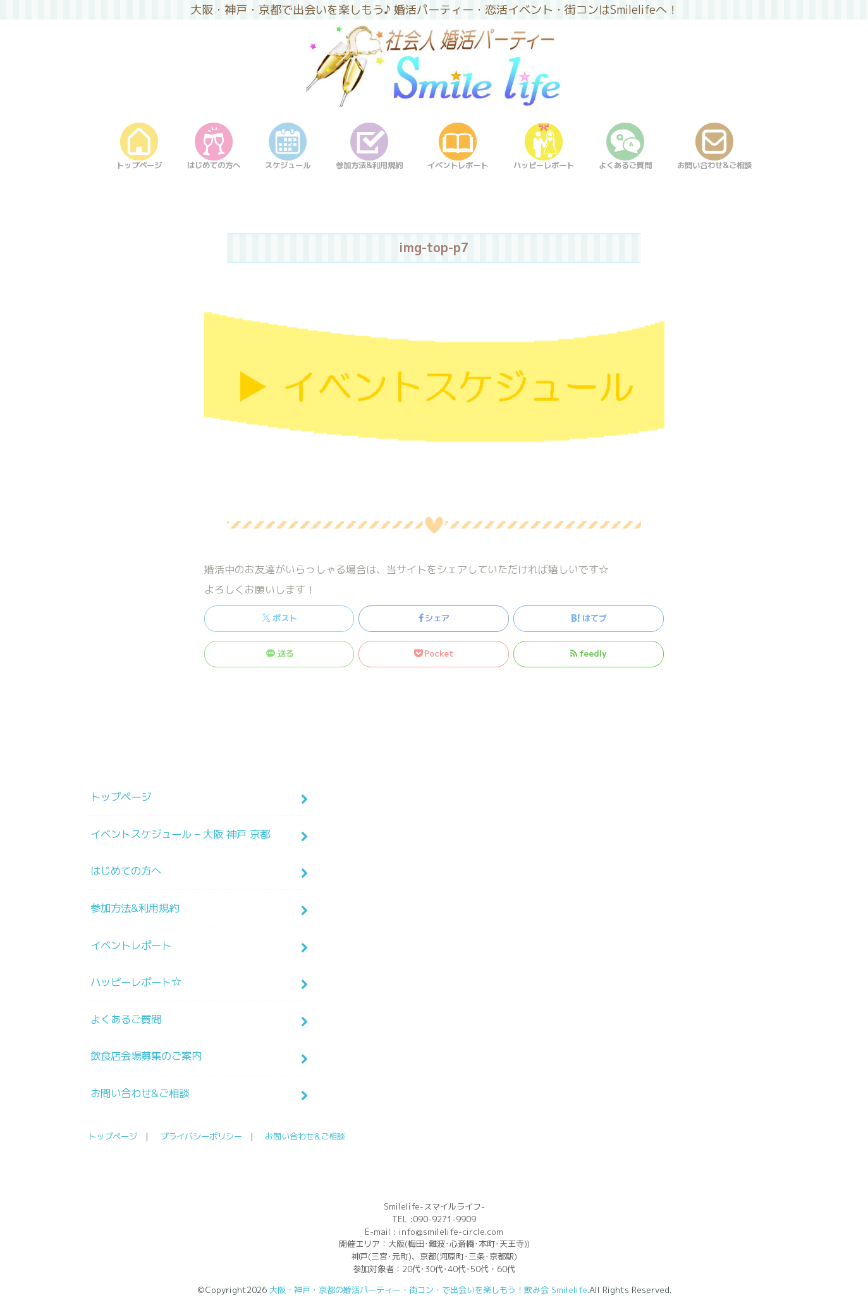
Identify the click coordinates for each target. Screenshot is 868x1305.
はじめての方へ (125, 870)
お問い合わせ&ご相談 (139, 1093)
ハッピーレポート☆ (135, 981)
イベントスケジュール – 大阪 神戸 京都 (180, 834)
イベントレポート (130, 945)
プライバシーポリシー (201, 1136)
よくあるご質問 (125, 1019)
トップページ (120, 796)
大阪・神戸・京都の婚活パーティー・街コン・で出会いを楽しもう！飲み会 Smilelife (428, 1290)
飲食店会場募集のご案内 (146, 1055)
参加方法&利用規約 (134, 908)
